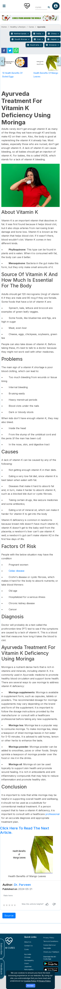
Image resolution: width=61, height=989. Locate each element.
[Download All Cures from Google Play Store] (51, 963)
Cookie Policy (30, 981)
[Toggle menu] (9, 6)
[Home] (27, 6)
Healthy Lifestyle (18, 27)
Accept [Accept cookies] (30, 985)
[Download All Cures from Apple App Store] (51, 969)
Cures (31, 27)
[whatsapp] (16, 50)
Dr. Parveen (22, 884)
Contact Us (28, 946)
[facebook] (4, 50)
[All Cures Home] (12, 942)
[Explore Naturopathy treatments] (31, 969)
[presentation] (2, 61)
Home (4, 27)
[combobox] (39, 7)
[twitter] (10, 50)
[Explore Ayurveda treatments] (31, 954)
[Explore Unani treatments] (31, 963)
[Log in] (56, 6)
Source (9, 915)
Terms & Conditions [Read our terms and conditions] (50, 941)
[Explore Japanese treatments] (31, 966)
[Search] (49, 7)
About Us (27, 942)
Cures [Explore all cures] (26, 949)
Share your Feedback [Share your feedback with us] (51, 952)
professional (52, 814)
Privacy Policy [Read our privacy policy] (48, 938)
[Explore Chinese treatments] (31, 957)
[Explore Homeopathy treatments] (31, 960)
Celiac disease (16, 570)
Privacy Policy (44, 981)
